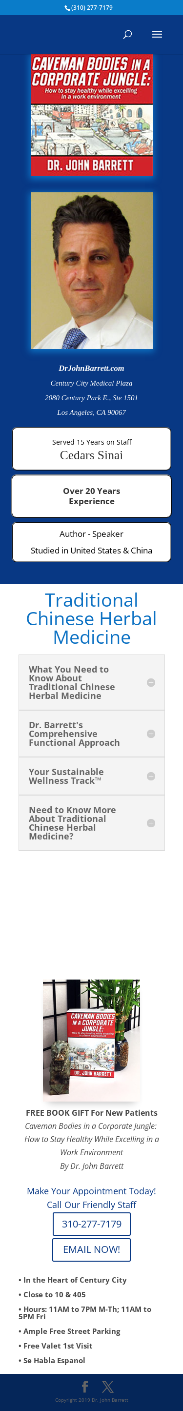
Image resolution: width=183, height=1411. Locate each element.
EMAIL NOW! (91, 1249)
